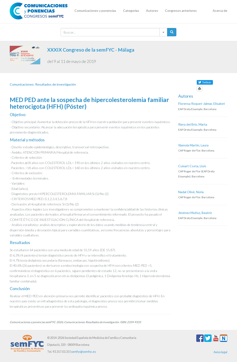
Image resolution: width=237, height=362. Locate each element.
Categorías (131, 10)
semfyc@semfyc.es (83, 351)
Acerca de (220, 10)
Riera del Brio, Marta (192, 124)
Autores (152, 10)
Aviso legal (220, 352)
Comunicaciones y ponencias (95, 10)
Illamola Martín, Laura (193, 145)
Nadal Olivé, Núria (191, 192)
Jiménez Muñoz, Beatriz (195, 213)
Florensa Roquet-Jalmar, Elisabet (201, 103)
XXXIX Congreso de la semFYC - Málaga (90, 50)
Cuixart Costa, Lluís (192, 166)
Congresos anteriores (181, 10)
